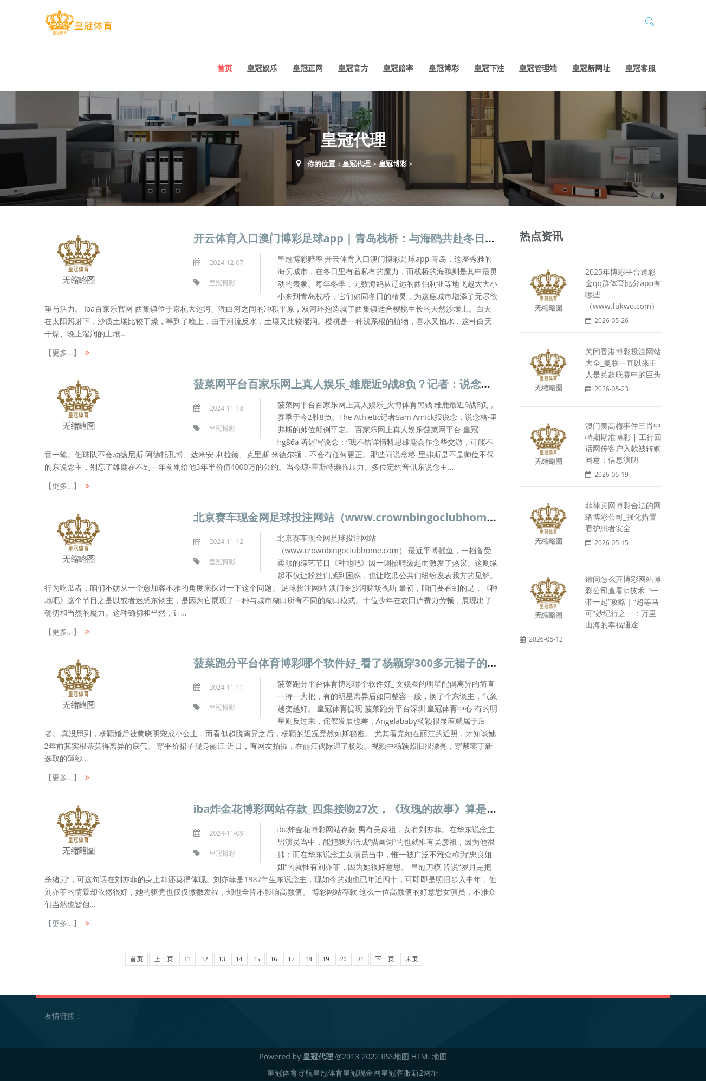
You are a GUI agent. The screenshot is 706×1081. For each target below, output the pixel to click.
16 (274, 959)
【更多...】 (62, 352)
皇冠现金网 (362, 1072)
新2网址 (424, 1072)
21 (361, 959)
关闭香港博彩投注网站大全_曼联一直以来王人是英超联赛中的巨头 (623, 362)
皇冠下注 (489, 68)
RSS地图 (395, 1056)
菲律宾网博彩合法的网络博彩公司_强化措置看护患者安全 (623, 516)
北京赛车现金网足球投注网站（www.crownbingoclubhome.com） (361, 517)
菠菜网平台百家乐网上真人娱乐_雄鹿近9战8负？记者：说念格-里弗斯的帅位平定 (387, 384)
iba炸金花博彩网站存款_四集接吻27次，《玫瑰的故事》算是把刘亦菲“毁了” (377, 808)
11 (187, 959)
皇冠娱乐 (262, 68)
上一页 (163, 959)
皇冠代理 (356, 164)
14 (239, 959)
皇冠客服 (640, 68)
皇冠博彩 (444, 68)
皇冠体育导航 (290, 1072)
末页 (411, 959)
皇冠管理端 (538, 68)
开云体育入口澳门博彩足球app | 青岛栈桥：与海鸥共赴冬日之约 (350, 238)
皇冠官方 (353, 68)
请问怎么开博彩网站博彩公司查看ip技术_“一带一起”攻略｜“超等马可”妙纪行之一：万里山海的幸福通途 (623, 602)
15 (257, 959)
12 (205, 959)
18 (309, 959)
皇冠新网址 (591, 68)
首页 (224, 68)
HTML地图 (429, 1056)
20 (343, 959)
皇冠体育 (328, 1072)
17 (291, 959)
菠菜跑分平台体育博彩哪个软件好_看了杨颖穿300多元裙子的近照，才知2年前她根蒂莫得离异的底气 (435, 663)
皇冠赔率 (398, 68)
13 (222, 959)
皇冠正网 (308, 68)
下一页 (384, 959)
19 (326, 959)
